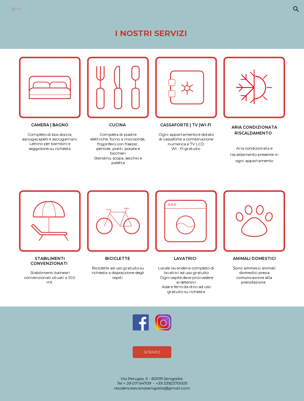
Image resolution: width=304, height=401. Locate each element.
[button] (296, 9)
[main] (152, 33)
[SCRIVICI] (152, 352)
